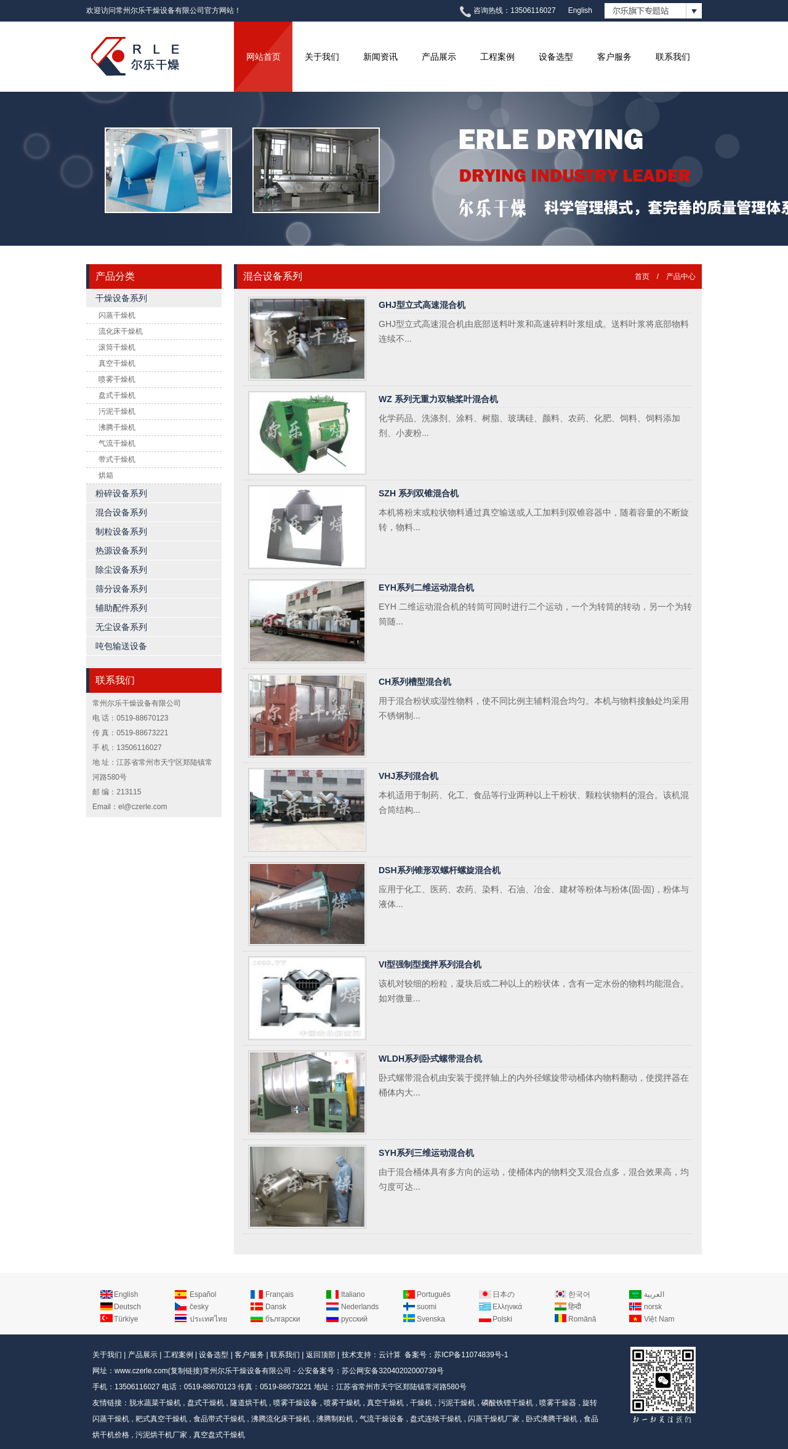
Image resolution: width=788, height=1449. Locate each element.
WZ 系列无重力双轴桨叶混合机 (438, 399)
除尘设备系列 (121, 570)
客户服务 (614, 57)
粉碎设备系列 (121, 493)
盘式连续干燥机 (436, 1419)
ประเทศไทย (208, 1319)
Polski (502, 1319)
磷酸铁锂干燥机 (507, 1403)
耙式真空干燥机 (161, 1419)
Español (203, 1294)
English (580, 10)
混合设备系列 (121, 512)
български (282, 1319)
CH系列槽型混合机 (415, 682)
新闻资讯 (380, 57)
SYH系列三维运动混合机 (426, 1153)
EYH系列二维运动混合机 (426, 587)
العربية (654, 1294)
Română (582, 1319)
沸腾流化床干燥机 (280, 1419)
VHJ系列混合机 (408, 776)
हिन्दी (574, 1306)
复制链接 (185, 1370)
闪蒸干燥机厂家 (494, 1419)
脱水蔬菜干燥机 (155, 1403)
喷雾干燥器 (557, 1403)
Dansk (275, 1306)
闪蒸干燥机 (116, 315)
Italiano (353, 1294)
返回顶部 (321, 1354)
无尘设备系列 (121, 627)
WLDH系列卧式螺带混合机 (430, 1059)
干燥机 (421, 1403)
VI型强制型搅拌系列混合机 (430, 964)
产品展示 (439, 57)
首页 (642, 276)
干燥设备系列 (121, 298)
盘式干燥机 (116, 395)
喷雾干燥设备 (295, 1403)
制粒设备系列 (121, 531)
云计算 (390, 1354)
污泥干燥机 (116, 411)
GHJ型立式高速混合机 (422, 305)
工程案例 (497, 57)
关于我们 (322, 57)
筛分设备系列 (121, 589)
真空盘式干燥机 (219, 1435)
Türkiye (126, 1319)
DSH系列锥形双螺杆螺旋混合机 (440, 870)
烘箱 (105, 475)
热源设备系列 (121, 550)
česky (199, 1306)
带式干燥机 (116, 459)
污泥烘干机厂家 (161, 1435)
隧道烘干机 (248, 1403)
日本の (503, 1294)
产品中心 (681, 276)
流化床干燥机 (120, 331)
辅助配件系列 (121, 608)
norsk (653, 1306)
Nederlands (360, 1306)
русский (354, 1319)
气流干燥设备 (382, 1419)
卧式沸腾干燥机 (551, 1419)
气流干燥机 (116, 443)
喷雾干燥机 (116, 379)
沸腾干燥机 (116, 427)
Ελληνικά (507, 1306)
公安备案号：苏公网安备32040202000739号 (370, 1370)
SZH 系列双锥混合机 (419, 493)
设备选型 (556, 57)
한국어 (579, 1294)
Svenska (431, 1319)
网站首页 (263, 57)
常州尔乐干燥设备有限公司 (247, 1370)
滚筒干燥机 (116, 347)
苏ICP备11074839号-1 (471, 1354)
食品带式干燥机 (219, 1419)
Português (434, 1294)
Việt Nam (659, 1319)
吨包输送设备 (121, 646)
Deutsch (127, 1306)
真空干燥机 (116, 363)
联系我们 (673, 57)
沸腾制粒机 (334, 1419)
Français (279, 1294)
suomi (426, 1306)
